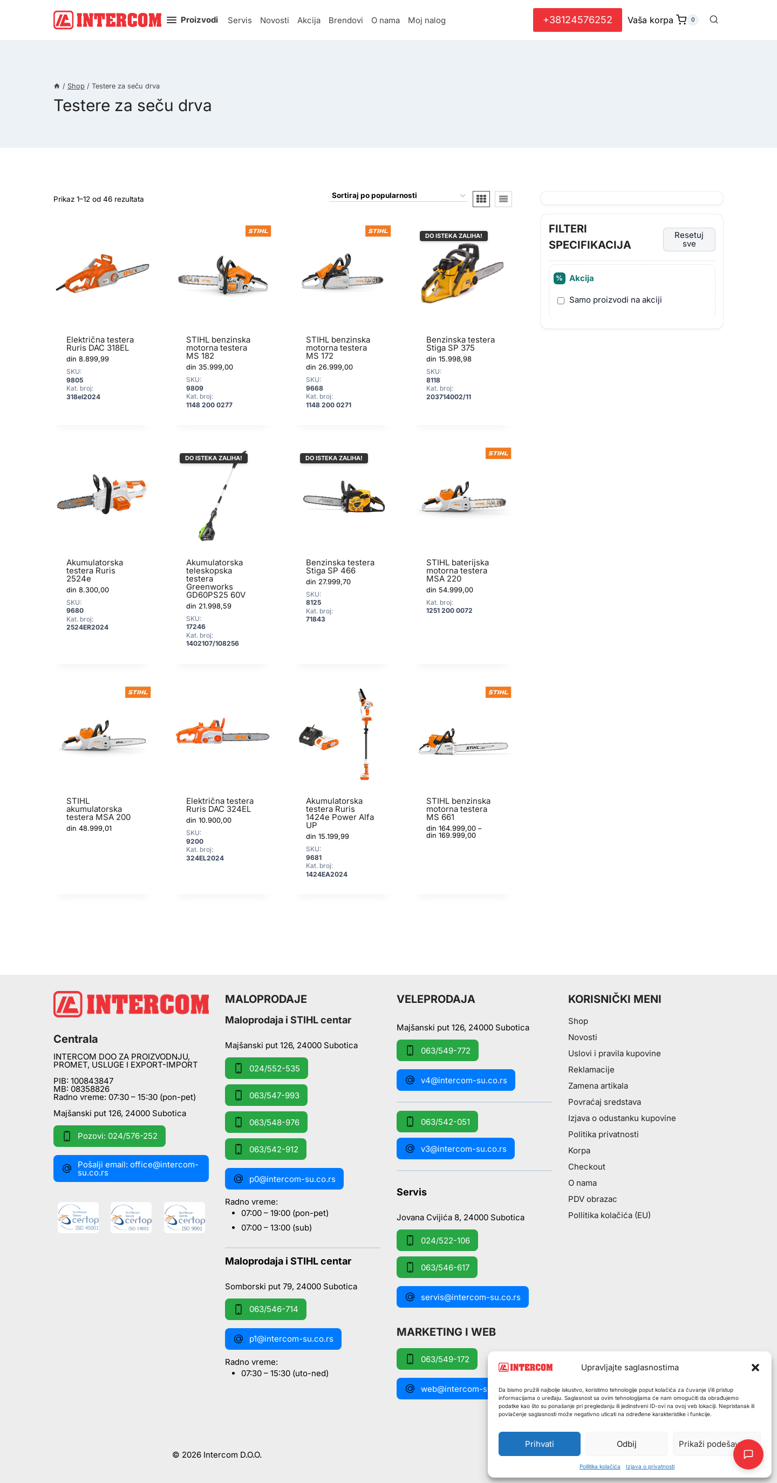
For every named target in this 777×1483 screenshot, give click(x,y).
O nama (385, 20)
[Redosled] (398, 196)
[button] (755, 1367)
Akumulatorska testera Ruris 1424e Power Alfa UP (340, 813)
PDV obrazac (592, 1199)
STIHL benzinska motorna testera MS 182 (218, 347)
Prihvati (539, 1444)
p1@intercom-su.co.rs (283, 1339)
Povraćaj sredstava (604, 1102)
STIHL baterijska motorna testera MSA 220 (457, 570)
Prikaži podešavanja (717, 1444)
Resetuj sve (689, 239)
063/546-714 (265, 1309)
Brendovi (346, 20)
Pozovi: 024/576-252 (110, 1136)
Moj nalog (427, 20)
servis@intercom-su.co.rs (463, 1296)
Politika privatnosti (603, 1134)
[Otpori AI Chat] (748, 1454)
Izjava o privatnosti (650, 1466)
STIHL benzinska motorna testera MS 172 (338, 347)
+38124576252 (577, 19)
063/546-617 (437, 1267)
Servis (240, 20)
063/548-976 (266, 1122)
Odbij (627, 1444)
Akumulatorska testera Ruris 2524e (94, 570)
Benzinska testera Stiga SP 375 (460, 343)
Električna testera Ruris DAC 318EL (100, 343)
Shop (578, 1021)
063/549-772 (438, 1050)
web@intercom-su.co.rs (459, 1388)
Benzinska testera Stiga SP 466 (340, 566)
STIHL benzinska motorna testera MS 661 (458, 809)
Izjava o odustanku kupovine (622, 1118)
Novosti (274, 20)
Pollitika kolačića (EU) (609, 1215)
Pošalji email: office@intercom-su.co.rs (130, 1168)
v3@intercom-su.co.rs (456, 1148)
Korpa (579, 1150)
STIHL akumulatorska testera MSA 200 (98, 809)
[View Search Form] (714, 20)
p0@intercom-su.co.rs (284, 1178)
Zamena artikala (598, 1086)
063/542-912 (265, 1149)
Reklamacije (591, 1069)
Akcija (309, 20)
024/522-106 (437, 1240)
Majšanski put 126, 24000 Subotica (119, 1113)
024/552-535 (266, 1068)
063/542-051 (437, 1121)
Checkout (586, 1166)
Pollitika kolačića (600, 1466)
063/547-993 (266, 1095)
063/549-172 (437, 1359)
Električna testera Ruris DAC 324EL (220, 805)
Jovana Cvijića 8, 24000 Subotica (460, 1216)
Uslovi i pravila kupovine (614, 1053)
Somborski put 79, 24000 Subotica (291, 1285)
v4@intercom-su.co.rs (456, 1080)
